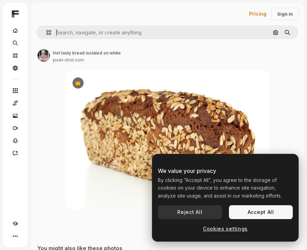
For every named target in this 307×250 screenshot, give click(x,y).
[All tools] (15, 90)
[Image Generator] (15, 115)
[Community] (15, 68)
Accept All (261, 212)
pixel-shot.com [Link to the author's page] (68, 59)
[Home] (15, 30)
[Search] (15, 43)
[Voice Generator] (15, 140)
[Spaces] (15, 103)
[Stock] (15, 55)
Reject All (189, 212)
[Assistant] (15, 153)
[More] (15, 236)
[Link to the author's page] (43, 55)
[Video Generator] (15, 128)
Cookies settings (225, 229)
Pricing (257, 14)
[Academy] (15, 223)
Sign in (285, 14)
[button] (46, 32)
